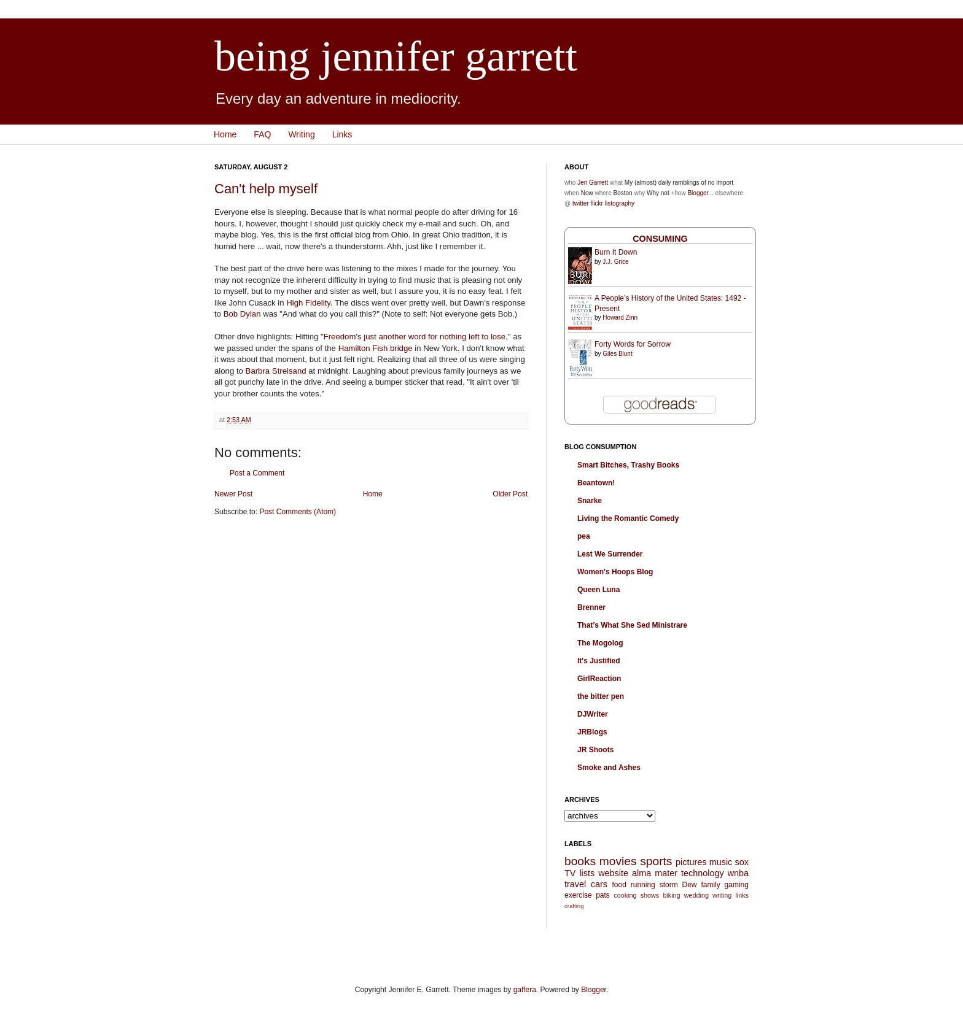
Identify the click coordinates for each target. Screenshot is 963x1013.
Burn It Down (616, 252)
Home (225, 134)
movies (618, 861)
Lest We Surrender (609, 554)
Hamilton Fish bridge (375, 348)
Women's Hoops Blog (615, 572)
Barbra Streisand (276, 371)
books (580, 861)
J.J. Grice (615, 261)
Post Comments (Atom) (297, 511)
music (721, 862)
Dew (689, 884)
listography (619, 203)
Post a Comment (257, 473)
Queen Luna (598, 589)
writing (721, 895)
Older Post (510, 494)
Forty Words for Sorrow (633, 344)
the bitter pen (600, 696)
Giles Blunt (617, 353)
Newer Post (233, 494)
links (742, 895)
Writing (301, 134)
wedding (696, 895)
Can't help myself (266, 188)
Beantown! (596, 483)
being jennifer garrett (395, 56)
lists (587, 873)
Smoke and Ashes (609, 767)
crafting (573, 906)
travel (575, 884)
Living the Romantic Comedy (628, 518)
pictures (691, 862)
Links (342, 134)
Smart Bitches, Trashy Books (628, 465)
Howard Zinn (619, 317)
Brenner (591, 607)
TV (569, 873)
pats (603, 895)
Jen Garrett (592, 182)
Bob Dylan (242, 313)
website (613, 873)
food (619, 884)
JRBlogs (592, 732)
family (710, 884)
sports (656, 861)
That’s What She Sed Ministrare (632, 625)
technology (702, 873)
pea (583, 536)
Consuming (660, 239)
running (643, 884)
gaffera (524, 989)
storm (669, 884)
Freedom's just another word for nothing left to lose (414, 336)
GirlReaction (599, 678)
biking (671, 895)
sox (742, 862)
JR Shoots (595, 749)
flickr (596, 203)
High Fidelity (308, 302)
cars (599, 884)
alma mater (654, 873)
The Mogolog (600, 643)
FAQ (262, 134)
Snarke (589, 500)
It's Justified (598, 661)
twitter (580, 203)
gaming (737, 884)
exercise (578, 895)
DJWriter (592, 714)
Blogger (697, 193)
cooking (625, 895)
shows (650, 895)
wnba (738, 873)
